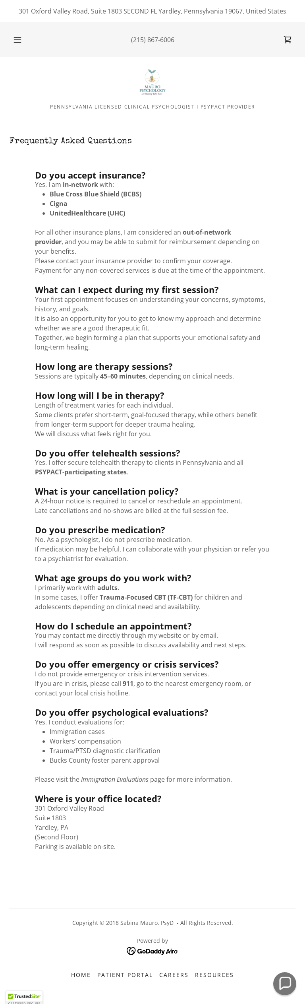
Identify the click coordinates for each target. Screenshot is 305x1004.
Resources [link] (214, 975)
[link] (287, 40)
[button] (22, 40)
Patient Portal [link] (125, 975)
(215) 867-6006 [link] (152, 39)
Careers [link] (174, 975)
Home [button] (81, 975)
